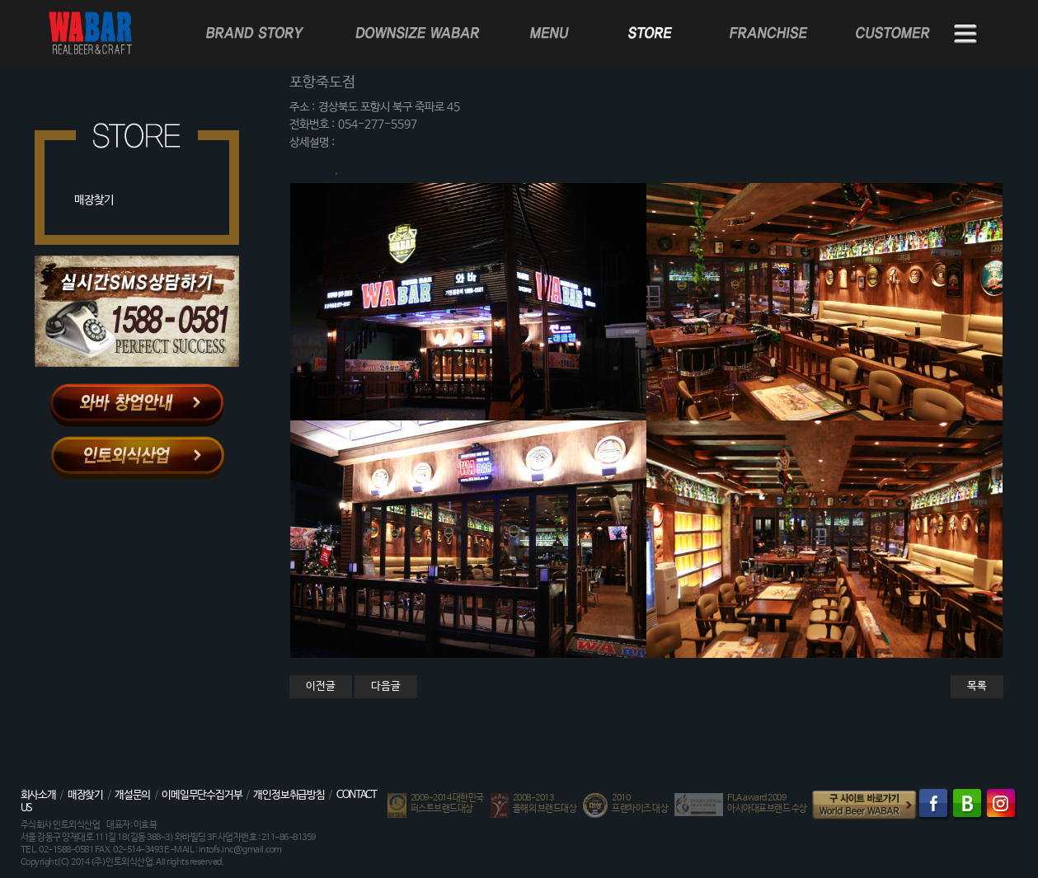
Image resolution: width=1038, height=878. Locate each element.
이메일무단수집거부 (202, 795)
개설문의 (132, 795)
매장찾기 (94, 200)
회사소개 (38, 795)
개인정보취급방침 (288, 795)
